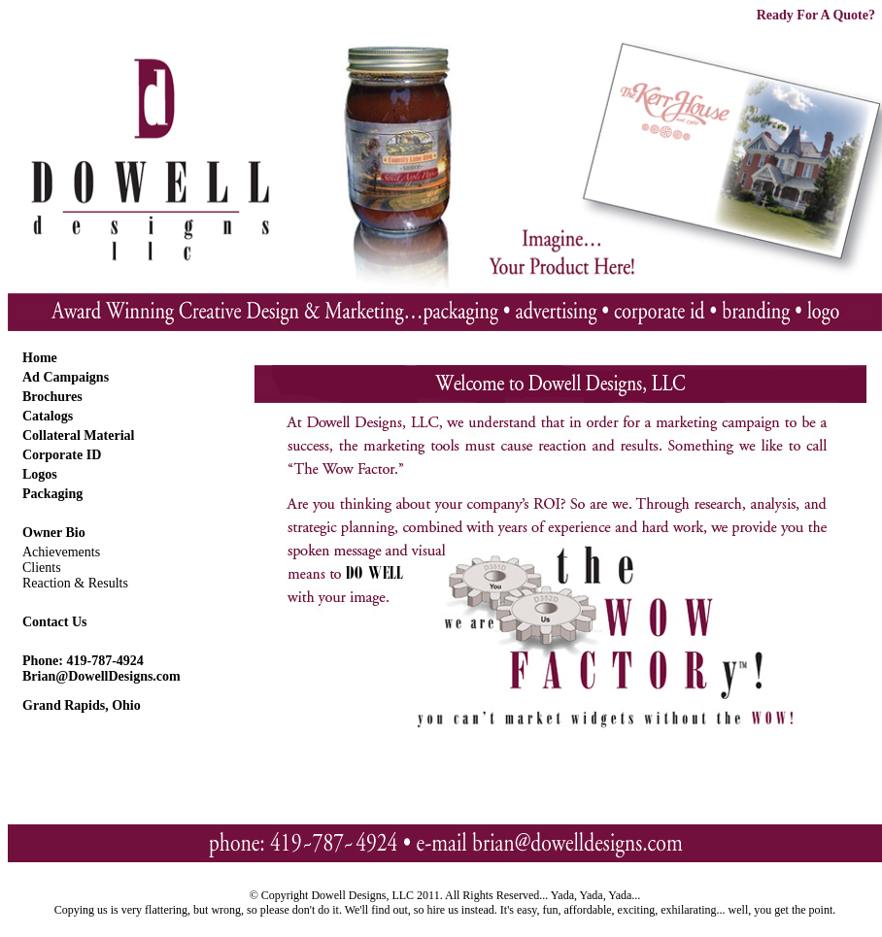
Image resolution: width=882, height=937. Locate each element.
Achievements (61, 552)
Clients (41, 567)
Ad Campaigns (65, 377)
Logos (39, 474)
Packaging (52, 493)
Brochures (52, 396)
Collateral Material (78, 435)
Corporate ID (61, 455)
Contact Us (54, 622)
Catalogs (47, 416)
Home (39, 358)
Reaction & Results (75, 583)
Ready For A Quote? (816, 15)
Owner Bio (53, 532)
